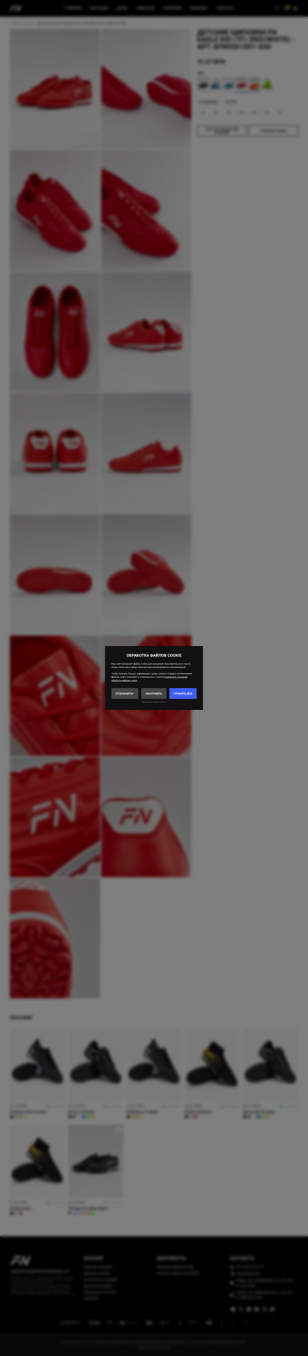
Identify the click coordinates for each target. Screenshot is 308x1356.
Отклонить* (125, 693)
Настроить (154, 693)
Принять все (183, 693)
